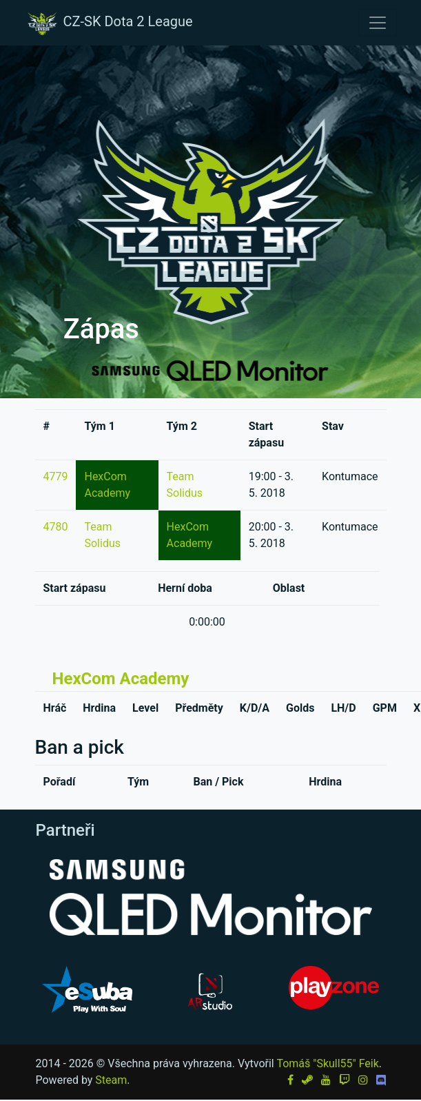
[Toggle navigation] (377, 23)
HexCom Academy (120, 678)
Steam (111, 1080)
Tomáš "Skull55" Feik (327, 1063)
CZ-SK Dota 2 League (109, 23)
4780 (55, 526)
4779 (55, 476)
